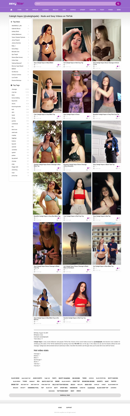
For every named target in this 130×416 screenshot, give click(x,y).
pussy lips (20, 175)
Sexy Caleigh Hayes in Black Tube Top (103, 164)
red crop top (24, 384)
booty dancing (113, 378)
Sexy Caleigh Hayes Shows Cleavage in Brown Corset (106, 63)
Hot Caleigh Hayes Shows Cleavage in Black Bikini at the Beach (75, 267)
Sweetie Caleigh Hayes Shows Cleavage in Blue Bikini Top (47, 165)
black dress (16, 381)
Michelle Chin (20, 51)
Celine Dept (20, 60)
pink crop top (46, 384)
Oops (64, 9)
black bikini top (113, 384)
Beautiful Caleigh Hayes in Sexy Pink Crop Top (106, 114)
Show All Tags (65, 395)
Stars (19, 9)
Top (27, 9)
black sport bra (101, 378)
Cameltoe (92, 9)
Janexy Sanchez (20, 43)
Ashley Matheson (20, 34)
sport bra (63, 388)
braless (20, 141)
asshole (20, 147)
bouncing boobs (20, 106)
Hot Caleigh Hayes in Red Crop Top (73, 62)
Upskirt (82, 9)
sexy (72, 391)
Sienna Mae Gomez (20, 57)
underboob (20, 124)
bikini (20, 95)
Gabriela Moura (20, 28)
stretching (20, 170)
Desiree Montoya (20, 80)
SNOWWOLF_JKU (20, 26)
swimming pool (33, 388)
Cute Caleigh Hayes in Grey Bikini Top (44, 114)
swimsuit (32, 381)
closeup (20, 161)
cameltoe (20, 150)
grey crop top (35, 384)
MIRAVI (20, 69)
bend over (20, 129)
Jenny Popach (20, 40)
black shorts (66, 381)
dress (79, 391)
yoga (20, 164)
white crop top (47, 381)
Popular (35, 9)
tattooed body (62, 391)
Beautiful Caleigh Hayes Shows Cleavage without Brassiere (74, 165)
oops (20, 172)
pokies (20, 155)
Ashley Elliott (20, 31)
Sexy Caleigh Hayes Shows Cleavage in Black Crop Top (46, 267)
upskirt (20, 152)
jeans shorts (37, 378)
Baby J (20, 46)
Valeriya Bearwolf (20, 63)
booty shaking (20, 98)
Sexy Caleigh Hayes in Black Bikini (43, 62)
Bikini (119, 9)
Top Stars (16, 22)
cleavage (20, 89)
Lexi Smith (20, 77)
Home (11, 10)
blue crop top (26, 378)
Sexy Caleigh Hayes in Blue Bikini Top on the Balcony (46, 318)
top (42, 388)
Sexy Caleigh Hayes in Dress (71, 114)
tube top (47, 378)
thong (20, 118)
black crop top (102, 388)
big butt (20, 144)
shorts (20, 103)
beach (73, 384)
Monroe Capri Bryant (20, 66)
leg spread (20, 158)
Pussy (102, 9)
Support (69, 407)
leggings (20, 138)
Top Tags (16, 85)
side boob (20, 132)
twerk (20, 115)
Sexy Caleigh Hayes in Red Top (101, 216)
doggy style (20, 167)
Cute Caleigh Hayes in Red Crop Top (73, 216)
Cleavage (45, 9)
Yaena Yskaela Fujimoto (20, 37)
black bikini (15, 378)
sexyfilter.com (63, 412)
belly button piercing (60, 384)
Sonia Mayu (20, 49)
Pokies (110, 9)
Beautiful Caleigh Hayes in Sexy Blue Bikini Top (47, 216)
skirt (20, 112)
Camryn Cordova (20, 74)
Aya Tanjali (20, 54)
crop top (20, 92)
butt (20, 109)
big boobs (20, 101)
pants (54, 378)
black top (49, 387)
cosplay (20, 135)
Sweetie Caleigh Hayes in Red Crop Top (74, 318)
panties (20, 121)
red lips (80, 384)
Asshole (73, 9)
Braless (55, 9)
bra (20, 126)
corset (104, 384)
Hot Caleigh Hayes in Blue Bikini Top (103, 266)
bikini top (15, 384)
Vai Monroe (20, 72)
